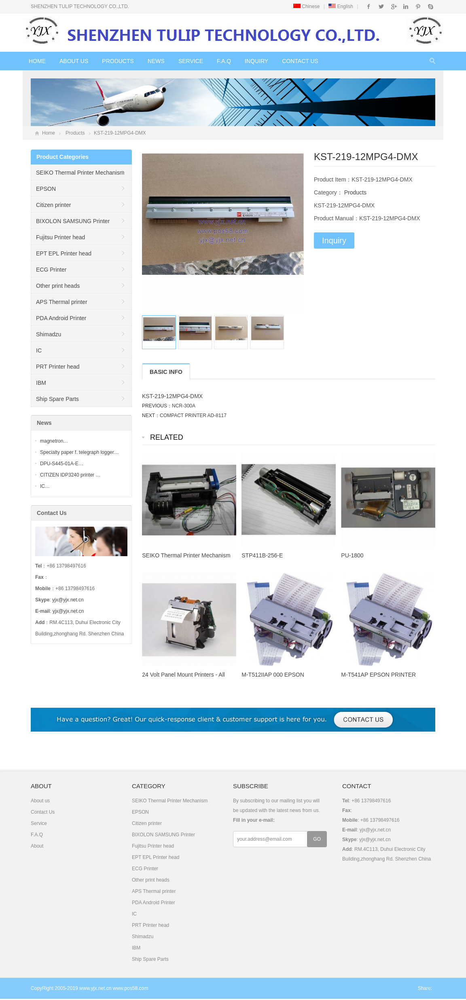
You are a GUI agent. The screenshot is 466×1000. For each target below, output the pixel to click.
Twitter (381, 6)
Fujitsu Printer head (60, 237)
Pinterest (418, 6)
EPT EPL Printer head (63, 253)
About (37, 846)
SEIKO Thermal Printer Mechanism (80, 172)
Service (190, 61)
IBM (41, 383)
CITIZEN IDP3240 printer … (70, 475)
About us (73, 61)
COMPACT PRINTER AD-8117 (193, 415)
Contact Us (300, 61)
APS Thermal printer (61, 302)
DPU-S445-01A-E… (61, 463)
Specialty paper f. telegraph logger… (79, 452)
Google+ (393, 6)
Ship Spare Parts (57, 399)
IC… (45, 486)
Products (118, 61)
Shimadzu (48, 334)
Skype (430, 6)
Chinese (306, 6)
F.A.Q (224, 61)
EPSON (46, 189)
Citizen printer (53, 205)
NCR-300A (183, 406)
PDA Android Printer (61, 318)
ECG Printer (51, 269)
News (156, 61)
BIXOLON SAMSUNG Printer (73, 221)
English (340, 6)
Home (37, 61)
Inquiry (256, 61)
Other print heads (58, 286)
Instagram (405, 6)
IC (39, 350)
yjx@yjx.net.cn (68, 600)
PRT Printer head (58, 366)
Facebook (369, 6)
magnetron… (54, 441)
